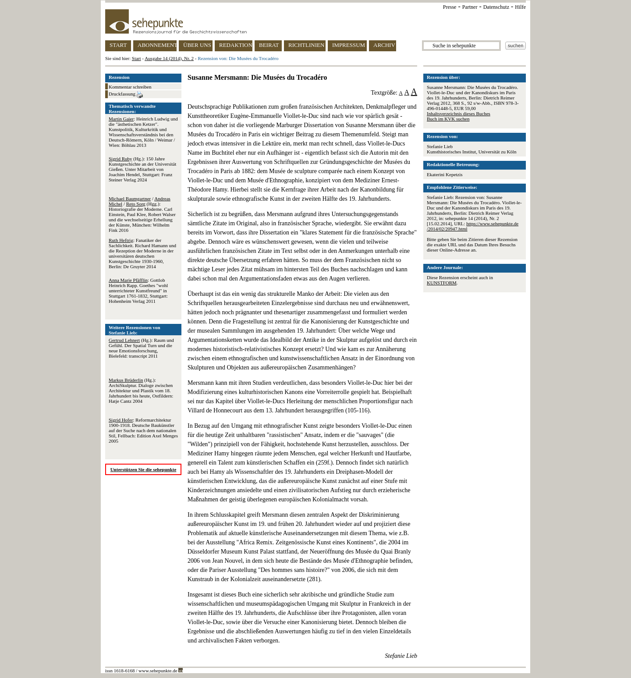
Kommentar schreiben (130, 86)
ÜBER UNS (197, 45)
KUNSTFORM (442, 282)
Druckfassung (126, 94)
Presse (450, 7)
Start (136, 58)
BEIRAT (269, 45)
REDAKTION (235, 45)
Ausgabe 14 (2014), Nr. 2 (169, 58)
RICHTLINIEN (306, 45)
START (118, 45)
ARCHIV (384, 45)
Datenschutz (496, 7)
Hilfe (520, 7)
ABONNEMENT (157, 45)
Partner (470, 7)
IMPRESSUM (348, 45)
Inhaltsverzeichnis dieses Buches (458, 113)
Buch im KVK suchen (448, 118)
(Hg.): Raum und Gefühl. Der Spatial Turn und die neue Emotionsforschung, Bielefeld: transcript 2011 (141, 348)
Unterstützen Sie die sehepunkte (143, 469)
